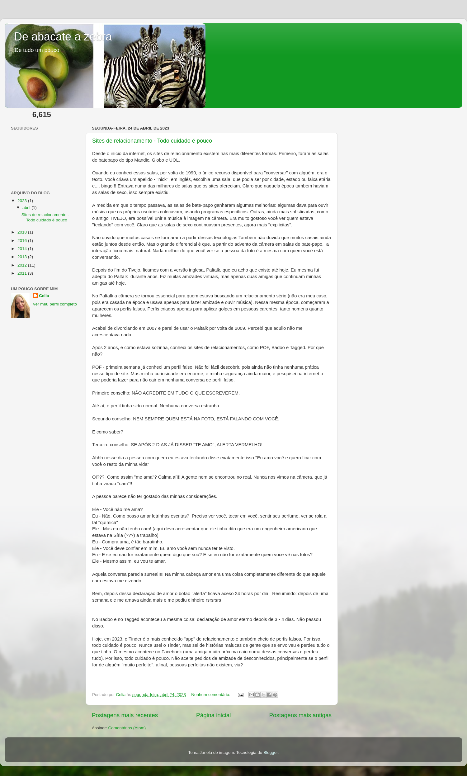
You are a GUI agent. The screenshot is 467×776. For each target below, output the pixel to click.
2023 (22, 200)
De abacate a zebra (63, 36)
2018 (22, 232)
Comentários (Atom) (127, 728)
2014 (22, 248)
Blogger (270, 752)
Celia (44, 295)
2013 (22, 256)
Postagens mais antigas (300, 715)
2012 (22, 265)
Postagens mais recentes (125, 715)
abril (26, 207)
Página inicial (213, 715)
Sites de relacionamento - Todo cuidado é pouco (152, 141)
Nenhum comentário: (211, 694)
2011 (22, 273)
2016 (22, 240)
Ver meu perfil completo (55, 304)
